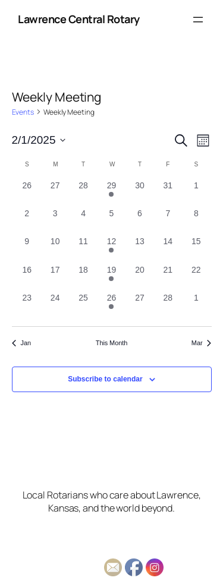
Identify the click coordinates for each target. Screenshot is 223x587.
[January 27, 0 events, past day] (55, 193)
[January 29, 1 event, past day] (111, 193)
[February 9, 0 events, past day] (27, 249)
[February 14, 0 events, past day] (168, 249)
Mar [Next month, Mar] (201, 342)
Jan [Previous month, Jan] (21, 342)
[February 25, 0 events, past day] (83, 306)
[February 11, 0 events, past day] (83, 249)
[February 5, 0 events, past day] (111, 221)
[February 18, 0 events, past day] (83, 278)
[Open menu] (198, 19)
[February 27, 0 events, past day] (139, 306)
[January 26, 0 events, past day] (27, 193)
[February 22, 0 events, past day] (196, 278)
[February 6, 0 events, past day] (139, 221)
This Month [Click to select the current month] (111, 342)
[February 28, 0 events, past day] (168, 306)
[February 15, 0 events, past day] (196, 249)
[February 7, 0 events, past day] (168, 221)
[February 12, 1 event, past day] (111, 249)
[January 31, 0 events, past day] (168, 193)
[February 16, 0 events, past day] (27, 278)
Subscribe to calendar (105, 379)
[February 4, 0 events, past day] (83, 221)
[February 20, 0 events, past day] (139, 278)
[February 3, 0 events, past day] (55, 221)
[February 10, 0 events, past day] (55, 249)
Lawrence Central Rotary (79, 19)
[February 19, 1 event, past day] (111, 278)
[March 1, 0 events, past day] (196, 306)
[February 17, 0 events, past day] (55, 278)
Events (23, 112)
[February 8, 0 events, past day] (196, 221)
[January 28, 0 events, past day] (83, 193)
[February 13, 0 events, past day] (139, 249)
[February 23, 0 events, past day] (27, 306)
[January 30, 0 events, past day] (139, 193)
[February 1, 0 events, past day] (196, 193)
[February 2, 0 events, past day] (27, 221)
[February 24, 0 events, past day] (55, 306)
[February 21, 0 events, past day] (168, 278)
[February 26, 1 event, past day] (111, 306)
